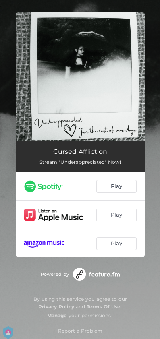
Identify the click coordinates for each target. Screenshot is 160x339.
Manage (57, 315)
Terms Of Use (104, 307)
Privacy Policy (56, 307)
